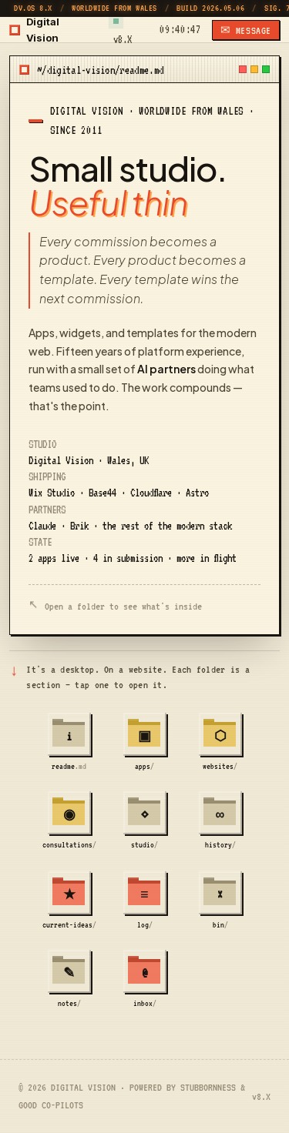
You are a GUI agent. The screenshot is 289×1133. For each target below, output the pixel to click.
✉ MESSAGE (245, 30)
